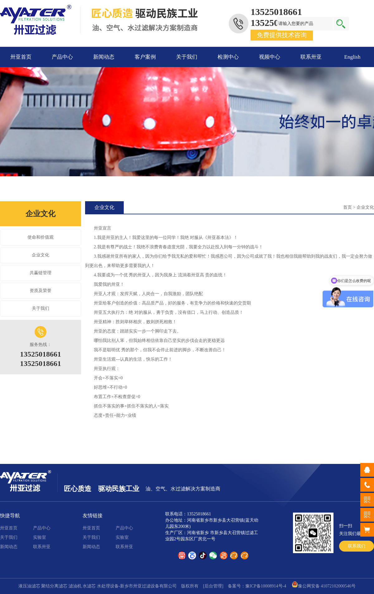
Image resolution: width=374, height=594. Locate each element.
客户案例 (145, 57)
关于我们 (186, 57)
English (352, 57)
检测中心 (228, 57)
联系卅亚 (311, 57)
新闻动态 (103, 57)
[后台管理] (213, 586)
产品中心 (62, 57)
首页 (347, 207)
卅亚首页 (20, 57)
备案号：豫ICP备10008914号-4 (257, 586)
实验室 (39, 537)
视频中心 (269, 57)
